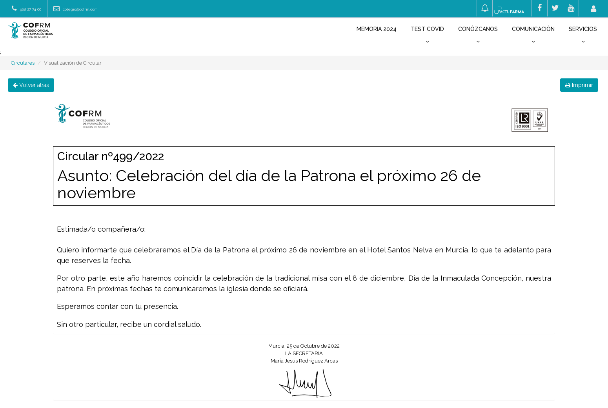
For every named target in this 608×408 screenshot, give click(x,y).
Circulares (23, 63)
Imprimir (579, 85)
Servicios (583, 35)
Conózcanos (478, 35)
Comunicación (533, 35)
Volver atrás (31, 85)
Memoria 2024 (377, 29)
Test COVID (427, 35)
